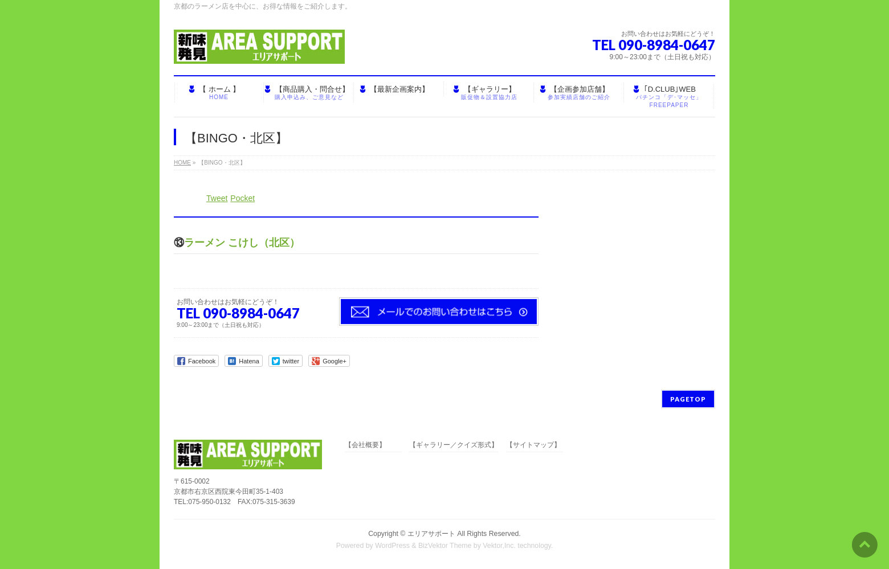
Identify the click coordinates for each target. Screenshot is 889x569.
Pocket (242, 198)
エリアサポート (431, 534)
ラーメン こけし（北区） (242, 242)
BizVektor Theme (445, 546)
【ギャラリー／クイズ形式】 (453, 445)
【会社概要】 (365, 445)
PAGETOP (688, 399)
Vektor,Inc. (499, 546)
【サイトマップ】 (533, 445)
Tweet (216, 198)
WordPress (392, 546)
